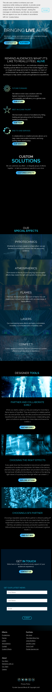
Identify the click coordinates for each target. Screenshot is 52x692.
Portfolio (29, 632)
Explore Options (27, 480)
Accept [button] (45, 10)
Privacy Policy (25, 684)
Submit (27, 618)
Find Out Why (27, 535)
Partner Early (27, 427)
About (4, 658)
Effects (4, 632)
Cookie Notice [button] (14, 17)
